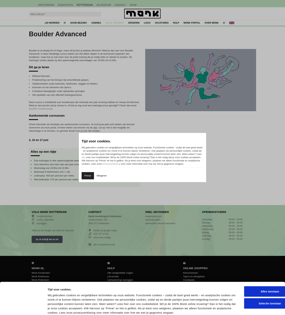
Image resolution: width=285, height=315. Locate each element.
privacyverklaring (111, 163)
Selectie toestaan (248, 282)
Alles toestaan (248, 270)
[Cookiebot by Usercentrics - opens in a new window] (23, 308)
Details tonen (195, 307)
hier (84, 157)
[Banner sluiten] (279, 266)
